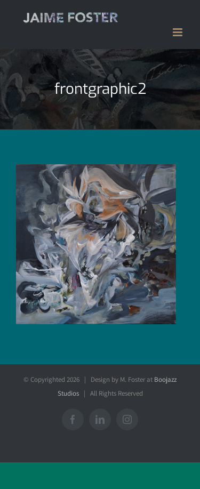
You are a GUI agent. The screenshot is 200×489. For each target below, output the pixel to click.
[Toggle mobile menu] (178, 32)
